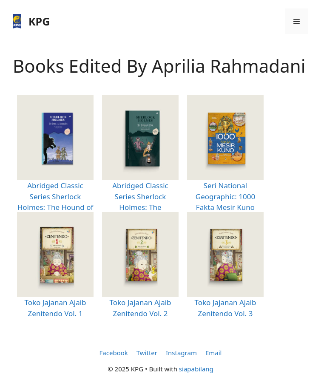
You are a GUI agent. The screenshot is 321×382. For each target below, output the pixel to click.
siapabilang (196, 369)
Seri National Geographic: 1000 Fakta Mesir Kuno (225, 196)
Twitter (146, 352)
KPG (39, 21)
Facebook (113, 352)
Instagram (181, 352)
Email (213, 352)
